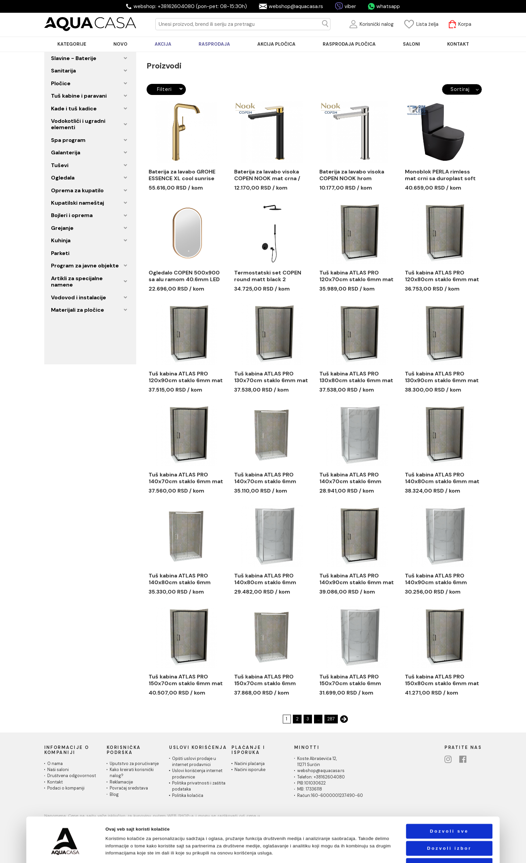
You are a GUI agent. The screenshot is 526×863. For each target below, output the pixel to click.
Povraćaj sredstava (129, 788)
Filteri (169, 89)
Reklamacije (121, 782)
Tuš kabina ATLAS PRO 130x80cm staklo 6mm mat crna (356, 377)
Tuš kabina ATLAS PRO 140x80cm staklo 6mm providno (180, 579)
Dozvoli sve (449, 809)
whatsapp (388, 6)
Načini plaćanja (249, 763)
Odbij (449, 844)
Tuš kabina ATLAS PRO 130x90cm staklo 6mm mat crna (442, 377)
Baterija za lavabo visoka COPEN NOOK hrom (351, 175)
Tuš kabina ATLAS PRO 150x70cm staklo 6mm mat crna (186, 680)
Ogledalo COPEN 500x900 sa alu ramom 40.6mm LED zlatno (184, 276)
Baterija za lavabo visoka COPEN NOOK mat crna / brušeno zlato (267, 175)
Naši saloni (58, 769)
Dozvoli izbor (449, 826)
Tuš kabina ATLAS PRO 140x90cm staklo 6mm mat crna (356, 579)
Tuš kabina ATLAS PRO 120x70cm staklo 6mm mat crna (356, 276)
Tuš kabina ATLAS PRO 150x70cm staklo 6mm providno (265, 680)
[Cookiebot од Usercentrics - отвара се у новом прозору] (65, 851)
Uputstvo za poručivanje (134, 763)
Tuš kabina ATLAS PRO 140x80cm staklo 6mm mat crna (442, 478)
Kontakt (55, 782)
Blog (114, 794)
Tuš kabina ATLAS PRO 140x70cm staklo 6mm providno (265, 478)
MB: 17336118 (309, 789)
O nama (55, 763)
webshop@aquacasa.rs (296, 6)
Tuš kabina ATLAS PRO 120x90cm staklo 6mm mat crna (186, 377)
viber (350, 6)
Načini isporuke (249, 769)
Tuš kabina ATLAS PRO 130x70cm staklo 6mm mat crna (271, 377)
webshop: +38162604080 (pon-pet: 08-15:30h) (190, 6)
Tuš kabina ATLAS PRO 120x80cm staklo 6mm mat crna (442, 276)
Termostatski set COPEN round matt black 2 (267, 276)
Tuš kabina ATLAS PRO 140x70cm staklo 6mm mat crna (186, 478)
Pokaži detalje (347, 851)
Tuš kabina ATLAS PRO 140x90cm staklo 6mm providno (436, 579)
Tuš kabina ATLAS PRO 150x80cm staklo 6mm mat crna (442, 680)
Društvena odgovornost (71, 775)
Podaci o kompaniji (66, 788)
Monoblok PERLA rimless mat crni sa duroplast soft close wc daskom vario (440, 175)
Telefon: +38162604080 (321, 777)
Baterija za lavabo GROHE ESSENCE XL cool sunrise (182, 175)
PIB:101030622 (311, 783)
